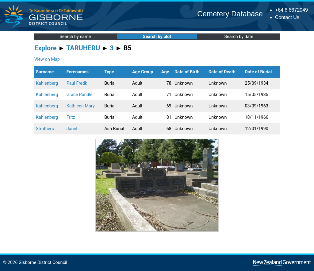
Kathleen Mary (81, 106)
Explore (45, 48)
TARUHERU (83, 48)
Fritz (71, 117)
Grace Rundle (80, 94)
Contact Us (287, 17)
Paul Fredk (77, 83)
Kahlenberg (47, 83)
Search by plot (157, 36)
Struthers (45, 128)
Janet (72, 128)
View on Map (47, 59)
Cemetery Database (229, 14)
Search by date (238, 36)
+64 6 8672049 (291, 10)
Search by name (75, 36)
